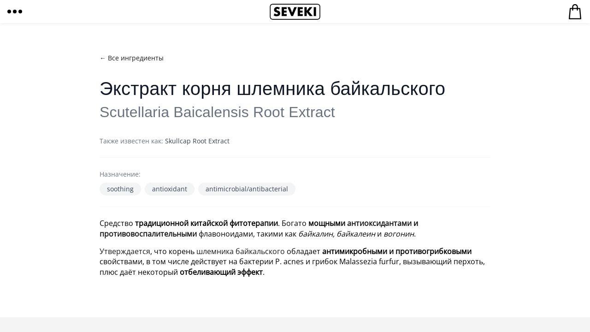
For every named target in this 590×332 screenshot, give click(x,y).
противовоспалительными (148, 234)
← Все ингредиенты (132, 57)
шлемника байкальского (240, 251)
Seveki (295, 11)
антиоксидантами (379, 223)
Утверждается (125, 251)
